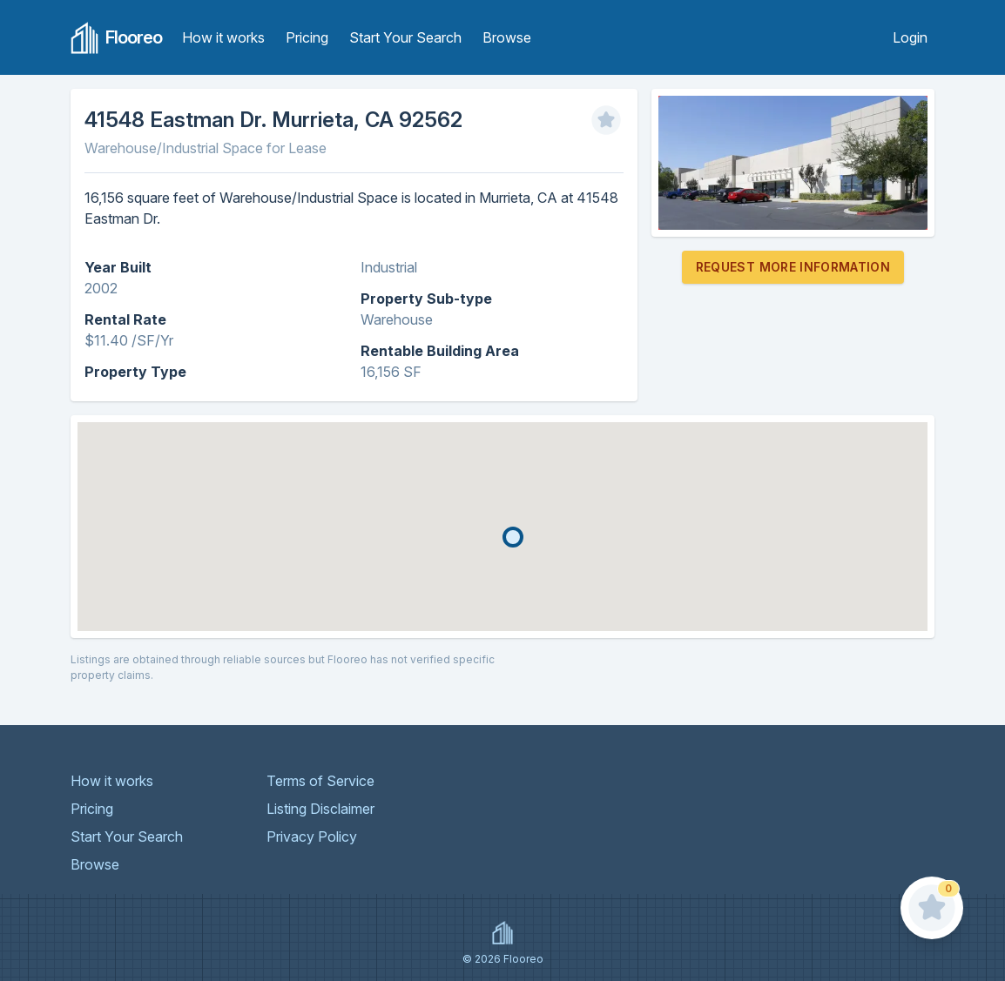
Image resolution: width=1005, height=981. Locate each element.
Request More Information (793, 266)
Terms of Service (320, 781)
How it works (223, 37)
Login (910, 37)
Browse (506, 37)
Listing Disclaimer (320, 808)
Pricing (307, 37)
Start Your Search (405, 37)
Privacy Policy (311, 836)
